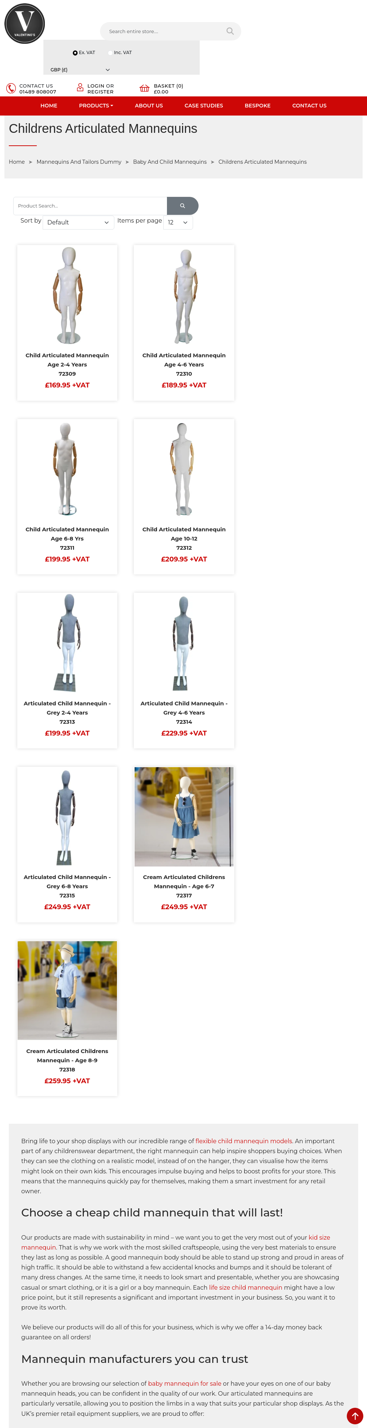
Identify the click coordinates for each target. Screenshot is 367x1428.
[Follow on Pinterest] (249, 1325)
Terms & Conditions (119, 1250)
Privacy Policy (112, 1240)
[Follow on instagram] (263, 1325)
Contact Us (309, 57)
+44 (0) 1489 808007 (222, 1308)
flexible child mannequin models (244, 671)
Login (272, 34)
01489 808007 (221, 40)
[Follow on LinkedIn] (221, 1325)
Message (290, 1307)
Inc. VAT (288, 14)
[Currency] (339, 4)
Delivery (105, 1231)
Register (277, 40)
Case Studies (204, 57)
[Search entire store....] (111, 33)
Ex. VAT (289, 5)
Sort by (235, 154)
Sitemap (106, 1269)
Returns (105, 1259)
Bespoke (258, 57)
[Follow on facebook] (194, 1325)
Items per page (256, 168)
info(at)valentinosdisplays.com (234, 1277)
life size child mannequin (246, 817)
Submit (338, 1343)
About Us (149, 57)
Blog (9, 1307)
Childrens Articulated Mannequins (262, 114)
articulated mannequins (70, 1133)
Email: (287, 1274)
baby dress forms (235, 1133)
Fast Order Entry (24, 1250)
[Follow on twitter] (208, 1325)
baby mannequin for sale (185, 914)
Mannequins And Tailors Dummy (78, 114)
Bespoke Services (25, 1269)
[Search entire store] (168, 33)
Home (48, 57)
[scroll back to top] (355, 1416)
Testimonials (19, 1259)
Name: (288, 1242)
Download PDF (22, 1288)
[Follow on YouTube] (235, 1325)
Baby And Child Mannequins (170, 114)
